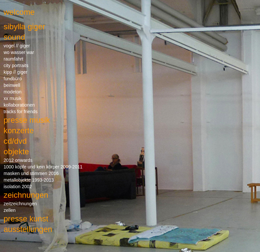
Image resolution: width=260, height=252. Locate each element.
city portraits (16, 65)
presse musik (27, 119)
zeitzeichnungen (20, 203)
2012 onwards (18, 160)
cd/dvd (15, 141)
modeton (12, 91)
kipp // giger (15, 72)
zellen (10, 210)
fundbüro (13, 78)
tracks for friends (20, 111)
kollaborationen (19, 105)
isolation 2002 (18, 186)
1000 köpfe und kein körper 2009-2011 (43, 166)
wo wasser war (19, 52)
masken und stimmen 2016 (31, 173)
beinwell (12, 85)
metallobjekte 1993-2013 (29, 180)
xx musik (12, 98)
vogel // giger (17, 45)
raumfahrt (13, 59)
